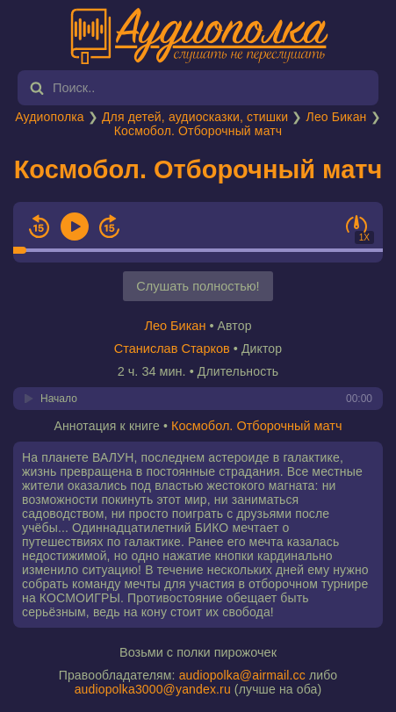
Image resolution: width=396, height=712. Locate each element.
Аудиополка (49, 117)
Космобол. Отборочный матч (198, 131)
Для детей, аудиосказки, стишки (195, 117)
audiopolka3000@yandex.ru (153, 689)
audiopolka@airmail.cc (242, 675)
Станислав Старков (172, 349)
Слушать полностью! (197, 286)
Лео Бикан (336, 117)
